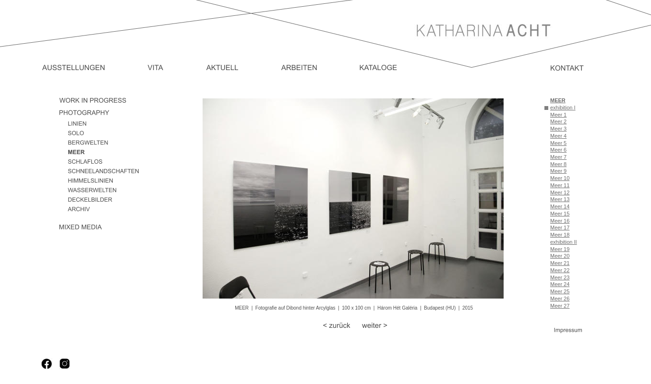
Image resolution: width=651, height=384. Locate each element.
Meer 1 (558, 115)
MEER (558, 100)
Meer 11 (559, 185)
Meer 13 (559, 199)
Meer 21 (559, 263)
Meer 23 (559, 277)
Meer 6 (558, 150)
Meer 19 (559, 249)
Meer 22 (559, 270)
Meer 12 (559, 192)
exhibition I (563, 107)
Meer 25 (559, 291)
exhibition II (563, 242)
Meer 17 (559, 227)
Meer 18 (559, 235)
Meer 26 (559, 298)
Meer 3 (558, 129)
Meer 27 (559, 306)
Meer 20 (559, 256)
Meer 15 (559, 213)
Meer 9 (558, 171)
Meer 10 (559, 178)
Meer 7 (558, 157)
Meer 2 (558, 121)
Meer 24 (559, 284)
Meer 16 (559, 221)
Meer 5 (558, 143)
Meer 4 (558, 136)
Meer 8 (558, 164)
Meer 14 (559, 206)
